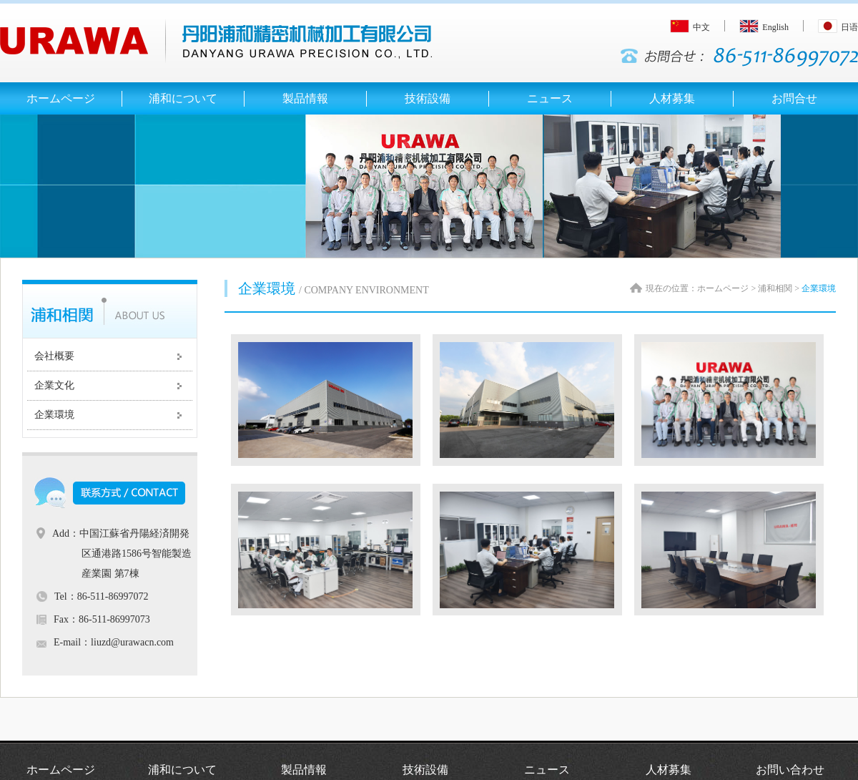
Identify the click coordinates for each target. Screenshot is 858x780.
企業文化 (54, 385)
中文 (690, 27)
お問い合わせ (790, 770)
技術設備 (425, 770)
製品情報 (304, 770)
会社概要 (54, 356)
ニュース (547, 770)
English (764, 27)
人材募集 (668, 770)
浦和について (182, 770)
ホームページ (60, 770)
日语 (838, 27)
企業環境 (54, 414)
